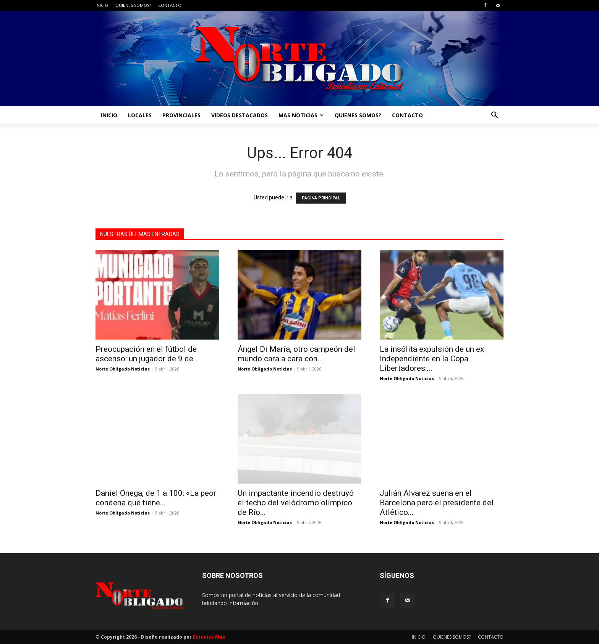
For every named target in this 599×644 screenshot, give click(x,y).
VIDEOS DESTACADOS (239, 115)
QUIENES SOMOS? (133, 5)
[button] (494, 116)
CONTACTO (169, 5)
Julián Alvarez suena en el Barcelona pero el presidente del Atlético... (437, 503)
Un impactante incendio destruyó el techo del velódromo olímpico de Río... (296, 503)
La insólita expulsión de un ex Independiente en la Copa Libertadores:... (432, 359)
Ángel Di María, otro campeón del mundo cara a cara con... (296, 354)
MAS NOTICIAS (301, 115)
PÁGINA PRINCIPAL (321, 198)
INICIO (102, 5)
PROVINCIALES (181, 115)
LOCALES (140, 115)
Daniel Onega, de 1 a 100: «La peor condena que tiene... (156, 498)
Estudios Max (209, 637)
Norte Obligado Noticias (123, 369)
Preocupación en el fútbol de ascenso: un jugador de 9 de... (147, 354)
